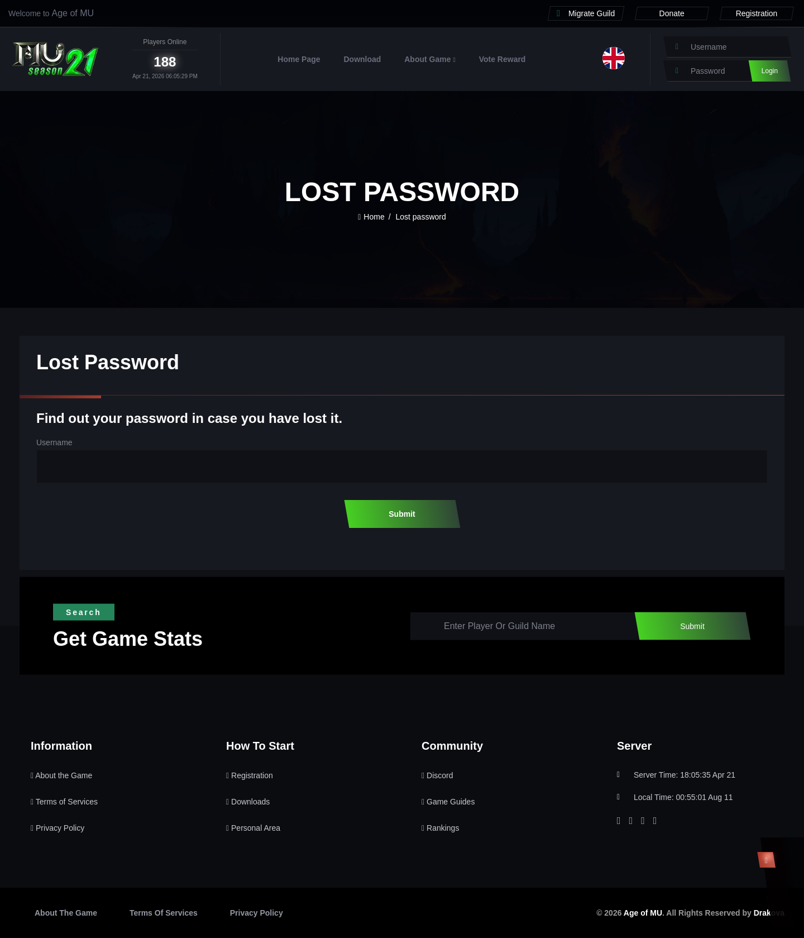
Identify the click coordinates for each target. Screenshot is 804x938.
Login (770, 71)
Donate (672, 13)
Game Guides (448, 801)
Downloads (248, 801)
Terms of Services (64, 801)
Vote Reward (502, 59)
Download (362, 59)
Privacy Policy (57, 827)
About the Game (61, 775)
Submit (402, 514)
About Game (430, 59)
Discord (437, 775)
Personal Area (253, 827)
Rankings (440, 827)
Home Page (298, 59)
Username (54, 442)
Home (371, 216)
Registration (757, 13)
